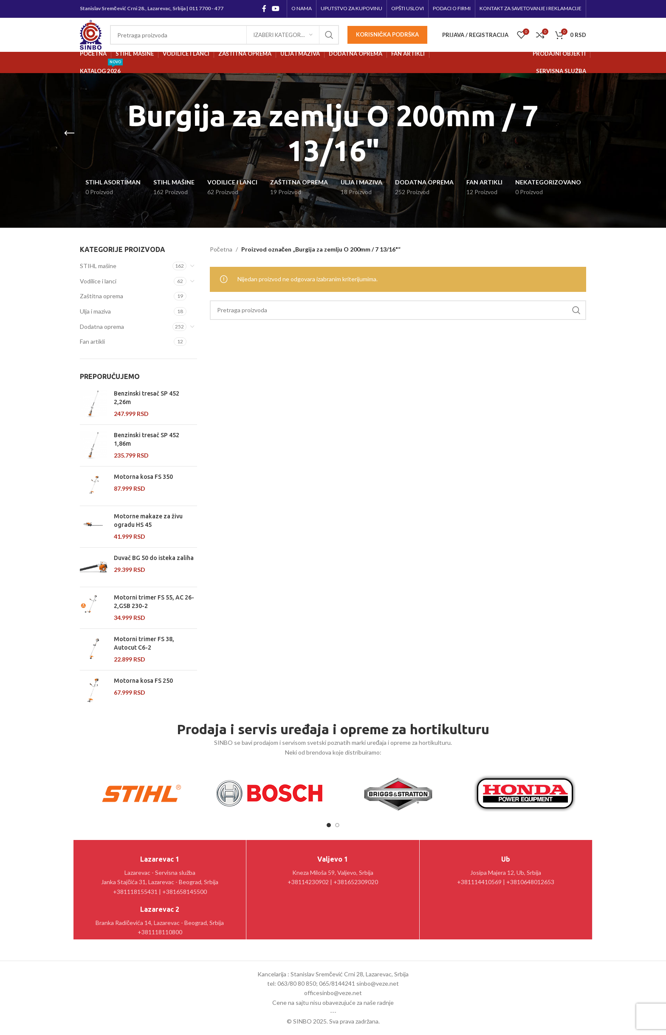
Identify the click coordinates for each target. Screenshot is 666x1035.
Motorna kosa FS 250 (143, 680)
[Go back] (69, 133)
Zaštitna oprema (101, 296)
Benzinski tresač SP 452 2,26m (146, 397)
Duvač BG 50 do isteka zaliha (154, 557)
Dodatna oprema (102, 326)
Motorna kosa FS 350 (143, 476)
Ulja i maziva (95, 311)
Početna (221, 249)
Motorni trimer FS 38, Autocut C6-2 (144, 643)
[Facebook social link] (264, 8)
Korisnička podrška (387, 34)
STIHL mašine (98, 265)
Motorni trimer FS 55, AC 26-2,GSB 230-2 (154, 601)
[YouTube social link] (275, 8)
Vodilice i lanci (98, 281)
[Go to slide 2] (337, 825)
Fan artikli (92, 341)
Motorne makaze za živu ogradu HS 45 (148, 520)
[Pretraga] (224, 35)
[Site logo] (91, 34)
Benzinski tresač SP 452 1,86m (146, 439)
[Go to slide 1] (329, 825)
